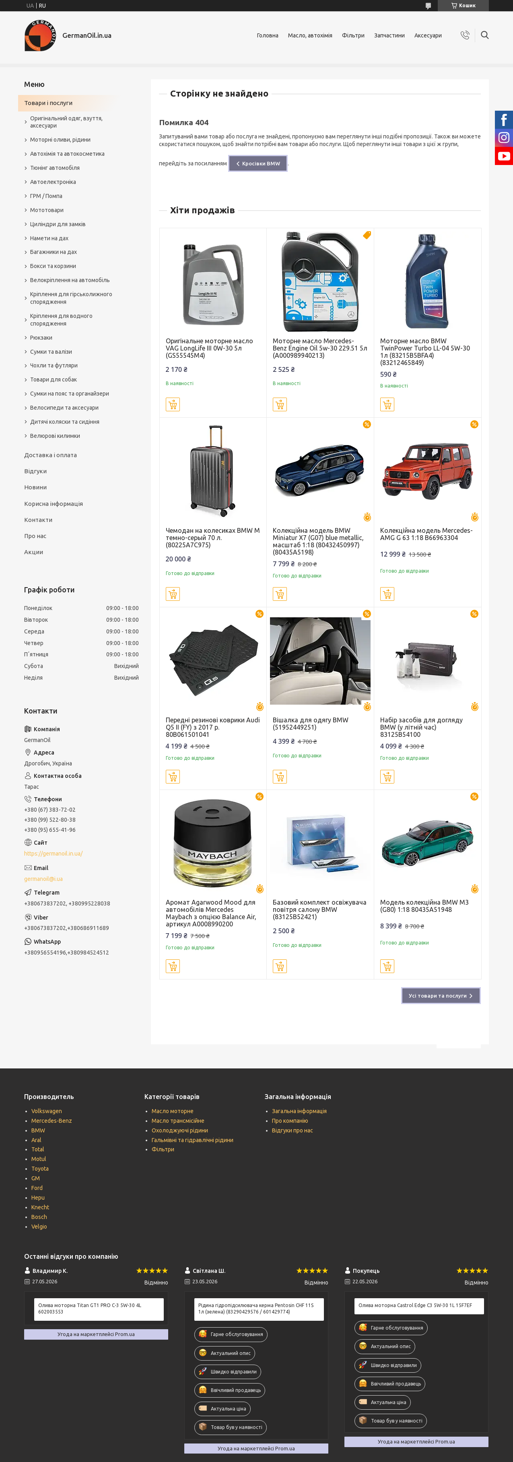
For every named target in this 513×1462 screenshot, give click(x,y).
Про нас (35, 535)
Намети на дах (49, 238)
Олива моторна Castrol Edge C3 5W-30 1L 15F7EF (415, 1305)
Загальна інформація (299, 1111)
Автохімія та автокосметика (67, 154)
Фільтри (353, 35)
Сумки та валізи (51, 351)
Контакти (38, 519)
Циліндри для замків (58, 224)
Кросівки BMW (261, 163)
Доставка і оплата (50, 455)
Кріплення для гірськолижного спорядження (71, 298)
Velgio (39, 1226)
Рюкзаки (41, 337)
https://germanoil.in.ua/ (53, 853)
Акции (33, 552)
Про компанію (290, 1121)
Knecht (40, 1207)
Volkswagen (46, 1111)
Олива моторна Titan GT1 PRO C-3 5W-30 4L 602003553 (89, 1308)
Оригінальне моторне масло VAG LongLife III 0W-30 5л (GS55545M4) (209, 348)
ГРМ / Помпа (46, 196)
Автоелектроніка (53, 182)
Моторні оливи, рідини (60, 139)
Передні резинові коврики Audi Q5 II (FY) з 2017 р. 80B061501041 (213, 727)
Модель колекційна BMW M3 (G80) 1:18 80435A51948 (424, 906)
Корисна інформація (53, 503)
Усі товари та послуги (438, 995)
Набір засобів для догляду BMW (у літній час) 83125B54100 (421, 727)
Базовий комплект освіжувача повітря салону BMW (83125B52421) (320, 909)
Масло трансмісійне (178, 1121)
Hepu (38, 1197)
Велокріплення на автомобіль (70, 280)
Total (37, 1149)
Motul (38, 1159)
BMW (38, 1130)
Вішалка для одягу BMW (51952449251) (310, 723)
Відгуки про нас (292, 1130)
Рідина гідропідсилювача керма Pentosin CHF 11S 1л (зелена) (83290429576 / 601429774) (255, 1308)
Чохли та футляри (54, 365)
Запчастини (389, 35)
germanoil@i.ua (43, 879)
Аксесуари (428, 35)
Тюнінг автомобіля (55, 168)
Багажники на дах (53, 252)
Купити (173, 404)
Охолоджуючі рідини (180, 1130)
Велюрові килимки (55, 436)
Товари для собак (53, 379)
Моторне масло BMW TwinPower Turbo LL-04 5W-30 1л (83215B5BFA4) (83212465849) (425, 351)
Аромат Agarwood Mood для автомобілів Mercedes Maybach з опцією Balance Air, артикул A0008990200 (211, 913)
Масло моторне (173, 1111)
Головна (267, 35)
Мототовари (47, 210)
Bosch (39, 1217)
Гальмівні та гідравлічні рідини (192, 1140)
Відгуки (35, 471)
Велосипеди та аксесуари (64, 407)
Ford (37, 1188)
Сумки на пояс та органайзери (69, 393)
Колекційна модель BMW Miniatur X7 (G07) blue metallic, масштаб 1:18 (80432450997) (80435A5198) (318, 541)
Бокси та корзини (53, 266)
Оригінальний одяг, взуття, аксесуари (66, 122)
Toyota (40, 1168)
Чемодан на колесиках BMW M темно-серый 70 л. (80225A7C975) (213, 538)
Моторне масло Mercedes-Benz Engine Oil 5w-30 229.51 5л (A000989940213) (320, 348)
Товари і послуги (48, 102)
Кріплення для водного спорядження (61, 320)
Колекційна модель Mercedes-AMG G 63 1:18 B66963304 (426, 534)
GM (35, 1178)
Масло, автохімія (310, 35)
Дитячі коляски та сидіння (64, 422)
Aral (36, 1140)
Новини (35, 487)
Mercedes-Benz (51, 1121)
